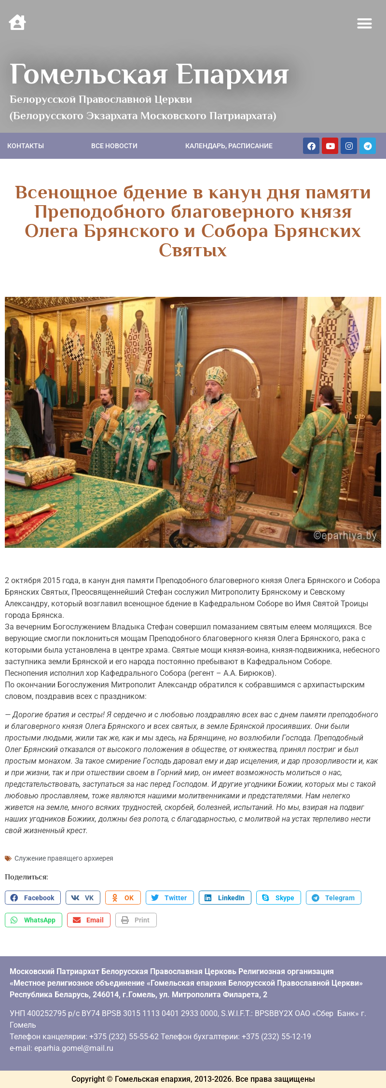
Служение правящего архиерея (63, 858)
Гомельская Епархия (149, 73)
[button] (365, 24)
